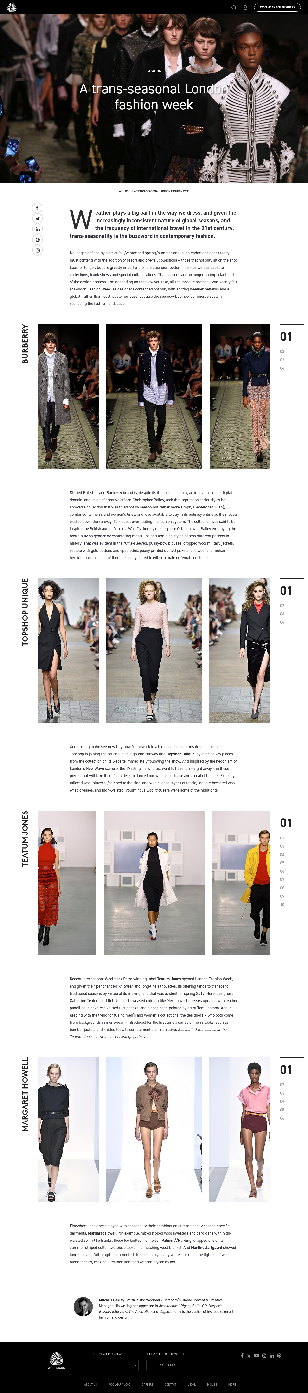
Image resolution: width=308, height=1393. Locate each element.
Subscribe (168, 1365)
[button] (233, 7)
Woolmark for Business (277, 7)
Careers (147, 1384)
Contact (170, 1384)
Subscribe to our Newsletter (166, 1354)
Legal (192, 1384)
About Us (90, 1384)
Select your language (108, 1354)
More (232, 1384)
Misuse (212, 1384)
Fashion (123, 191)
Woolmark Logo (119, 1384)
